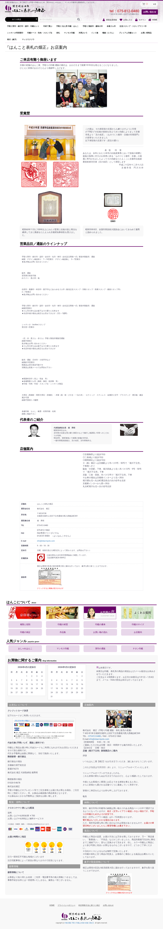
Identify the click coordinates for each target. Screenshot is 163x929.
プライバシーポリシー (66, 905)
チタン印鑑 (138, 648)
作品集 (63, 632)
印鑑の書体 (100, 624)
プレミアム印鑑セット (128, 33)
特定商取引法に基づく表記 (89, 905)
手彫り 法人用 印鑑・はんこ (67, 26)
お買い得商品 (146, 33)
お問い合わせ (149, 12)
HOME (52, 905)
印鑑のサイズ (138, 624)
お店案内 (138, 632)
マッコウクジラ (28, 39)
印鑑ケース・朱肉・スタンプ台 (39, 33)
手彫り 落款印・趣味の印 (93, 26)
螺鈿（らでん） (108, 33)
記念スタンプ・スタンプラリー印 (133, 26)
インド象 (94, 33)
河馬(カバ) (83, 33)
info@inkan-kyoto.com (46, 541)
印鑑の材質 (63, 624)
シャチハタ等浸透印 (15, 33)
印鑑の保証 (25, 632)
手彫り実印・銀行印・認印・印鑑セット (23, 26)
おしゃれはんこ (25, 648)
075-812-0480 (128, 11)
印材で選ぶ (47, 26)
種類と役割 (25, 624)
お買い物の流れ (100, 632)
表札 (58, 33)
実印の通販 (100, 648)
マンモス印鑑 (69, 33)
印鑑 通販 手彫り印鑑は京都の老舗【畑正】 (79, 923)
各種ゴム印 (111, 26)
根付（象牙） (12, 39)
